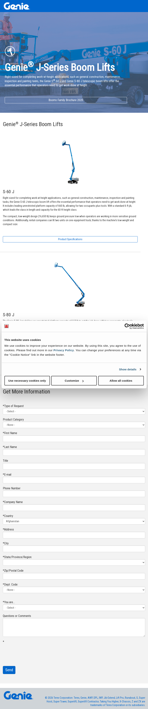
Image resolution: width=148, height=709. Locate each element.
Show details (128, 369)
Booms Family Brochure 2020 (66, 100)
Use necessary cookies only (27, 380)
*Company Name (13, 502)
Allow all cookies (121, 380)
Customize (74, 380)
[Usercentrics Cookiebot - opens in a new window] (127, 326)
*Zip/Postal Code (13, 570)
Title (5, 460)
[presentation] (31, 651)
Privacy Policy (63, 350)
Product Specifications (70, 239)
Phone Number (11, 488)
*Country (8, 516)
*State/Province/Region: (17, 557)
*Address (8, 529)
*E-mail (7, 474)
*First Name (10, 433)
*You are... (9, 602)
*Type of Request (13, 406)
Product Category (13, 419)
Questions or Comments (17, 616)
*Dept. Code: (10, 584)
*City (6, 543)
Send (9, 670)
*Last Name (10, 447)
